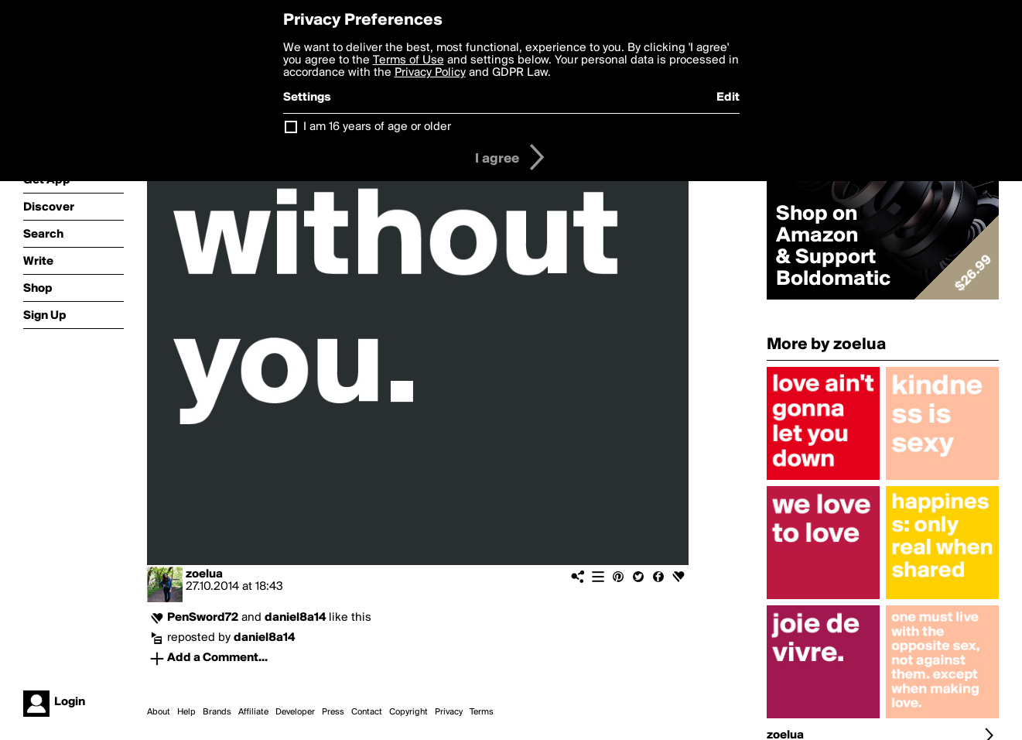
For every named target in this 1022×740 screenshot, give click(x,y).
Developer (295, 712)
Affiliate (253, 712)
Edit (728, 97)
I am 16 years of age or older (377, 127)
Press (333, 712)
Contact (366, 712)
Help (186, 712)
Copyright (408, 712)
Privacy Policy (430, 73)
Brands (217, 712)
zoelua (204, 574)
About (158, 712)
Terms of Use (408, 60)
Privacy (449, 712)
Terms (482, 712)
